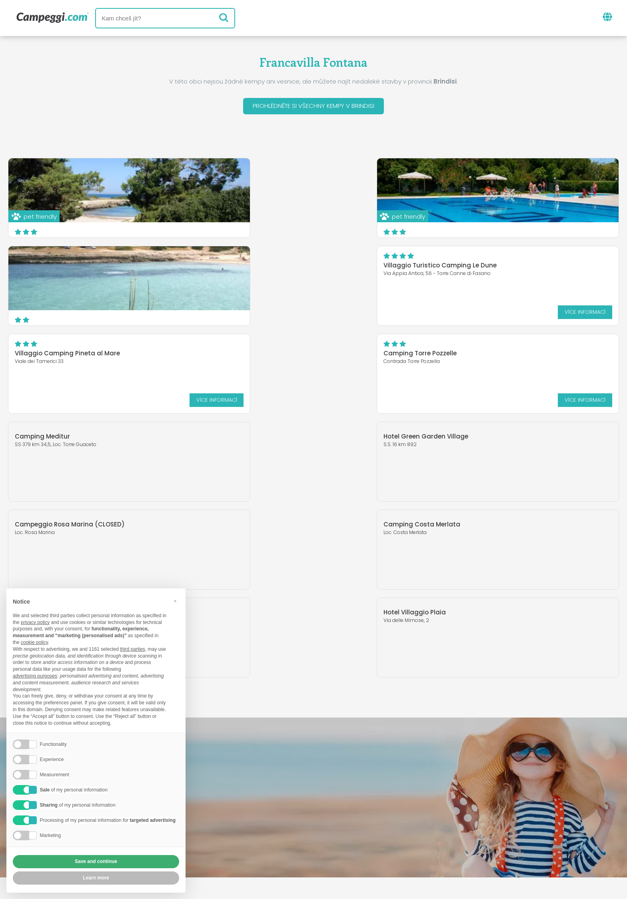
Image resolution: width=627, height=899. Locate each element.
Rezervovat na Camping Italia (369, 833)
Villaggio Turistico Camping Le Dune (71, 265)
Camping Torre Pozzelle (466, 265)
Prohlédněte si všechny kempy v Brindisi (314, 106)
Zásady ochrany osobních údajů (266, 846)
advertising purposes (35, 676)
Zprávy (276, 800)
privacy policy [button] (35, 622)
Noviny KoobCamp (331, 800)
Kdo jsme (222, 833)
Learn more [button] (96, 878)
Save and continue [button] (96, 861)
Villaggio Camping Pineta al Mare (274, 265)
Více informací (169, 313)
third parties (132, 649)
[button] (175, 601)
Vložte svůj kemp (277, 833)
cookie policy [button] (34, 642)
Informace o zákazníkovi (375, 846)
